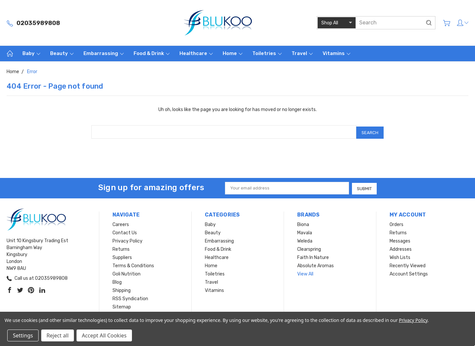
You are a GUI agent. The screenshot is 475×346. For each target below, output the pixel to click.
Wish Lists (400, 256)
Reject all (58, 335)
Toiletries (267, 53)
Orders (396, 223)
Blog (117, 280)
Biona (303, 223)
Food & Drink (152, 53)
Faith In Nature (313, 256)
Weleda (304, 239)
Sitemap (121, 305)
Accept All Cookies (104, 335)
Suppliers (122, 256)
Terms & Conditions (133, 264)
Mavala (304, 231)
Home (232, 53)
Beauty (62, 53)
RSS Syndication (130, 297)
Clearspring (309, 247)
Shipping (121, 289)
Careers (120, 223)
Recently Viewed (408, 264)
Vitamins (336, 53)
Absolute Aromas (315, 264)
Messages (400, 239)
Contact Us (124, 231)
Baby (31, 53)
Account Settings (409, 272)
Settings (23, 335)
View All (305, 272)
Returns (121, 247)
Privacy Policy (127, 239)
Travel (302, 53)
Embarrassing (103, 53)
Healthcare (196, 53)
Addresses (401, 247)
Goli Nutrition (126, 272)
